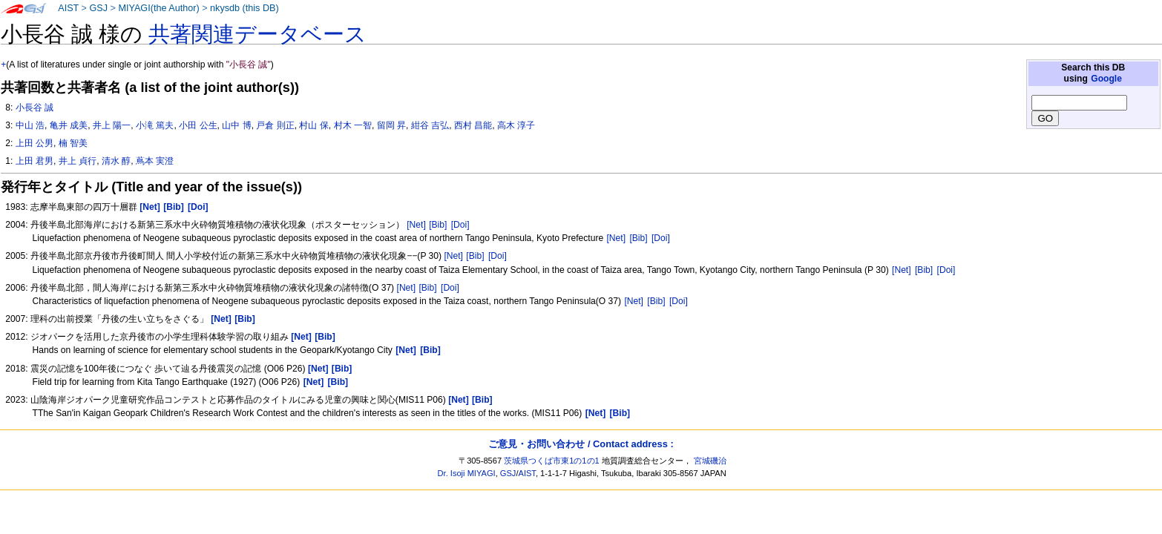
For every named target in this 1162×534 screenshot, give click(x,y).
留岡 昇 (391, 125)
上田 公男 (34, 143)
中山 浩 (30, 125)
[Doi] (460, 225)
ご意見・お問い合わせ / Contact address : (580, 443)
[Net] (416, 225)
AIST (68, 8)
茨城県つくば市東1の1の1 (552, 460)
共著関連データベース (257, 34)
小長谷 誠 (34, 107)
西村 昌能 (473, 125)
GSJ (98, 8)
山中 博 (236, 125)
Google (1106, 78)
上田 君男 (34, 161)
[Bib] (438, 225)
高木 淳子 (516, 125)
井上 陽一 (112, 125)
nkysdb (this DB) (244, 8)
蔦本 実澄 (155, 161)
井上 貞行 (77, 161)
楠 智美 (73, 143)
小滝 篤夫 (155, 125)
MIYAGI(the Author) (158, 8)
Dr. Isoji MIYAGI (467, 473)
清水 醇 (116, 161)
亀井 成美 (69, 125)
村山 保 (313, 125)
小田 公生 (198, 125)
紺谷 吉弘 (430, 125)
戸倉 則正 (275, 125)
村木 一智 (353, 125)
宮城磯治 (710, 460)
